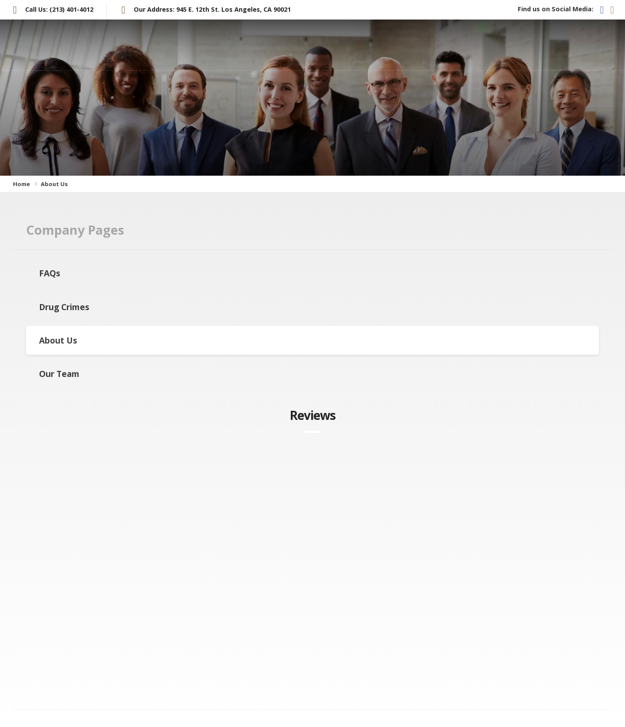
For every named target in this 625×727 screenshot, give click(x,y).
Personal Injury (356, 45)
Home (238, 45)
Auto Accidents (440, 45)
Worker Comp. (518, 45)
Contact (591, 44)
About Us (58, 340)
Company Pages (75, 229)
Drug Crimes (64, 307)
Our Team (59, 374)
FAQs (49, 273)
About (288, 45)
